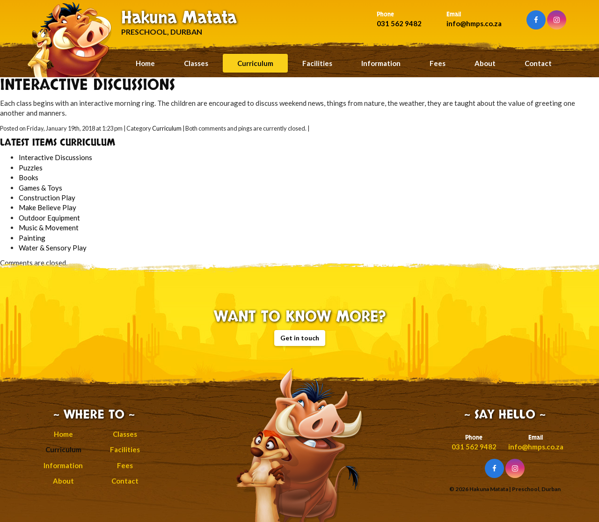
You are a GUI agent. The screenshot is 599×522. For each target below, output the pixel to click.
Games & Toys (40, 188)
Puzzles (31, 167)
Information (381, 63)
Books (28, 177)
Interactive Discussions (55, 157)
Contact (538, 63)
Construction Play (47, 197)
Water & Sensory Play (53, 247)
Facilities (317, 63)
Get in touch (299, 338)
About (485, 63)
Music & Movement (49, 227)
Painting (32, 238)
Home (145, 63)
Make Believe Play (47, 207)
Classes (196, 63)
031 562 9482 (399, 23)
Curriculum (255, 63)
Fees (438, 63)
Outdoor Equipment (49, 217)
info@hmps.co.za (474, 23)
